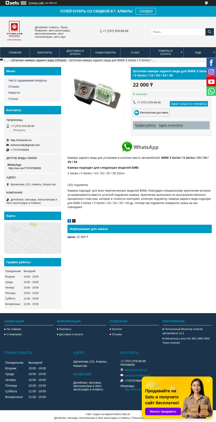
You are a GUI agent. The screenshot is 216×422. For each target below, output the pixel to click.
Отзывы (13, 86)
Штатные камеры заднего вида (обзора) (39, 60)
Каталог (117, 329)
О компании (14, 334)
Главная (15, 52)
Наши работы (105, 52)
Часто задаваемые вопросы (27, 80)
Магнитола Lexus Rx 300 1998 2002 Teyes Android (186, 340)
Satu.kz (126, 414)
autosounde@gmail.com (25, 145)
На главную (14, 329)
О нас (135, 52)
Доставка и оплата (75, 52)
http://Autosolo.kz (21, 140)
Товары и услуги (165, 52)
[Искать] (209, 32)
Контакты (44, 52)
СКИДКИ (146, 11)
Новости (14, 92)
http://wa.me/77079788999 (24, 168)
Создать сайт (36, 2)
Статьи (13, 98)
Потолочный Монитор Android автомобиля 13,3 (182, 331)
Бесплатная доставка (154, 112)
